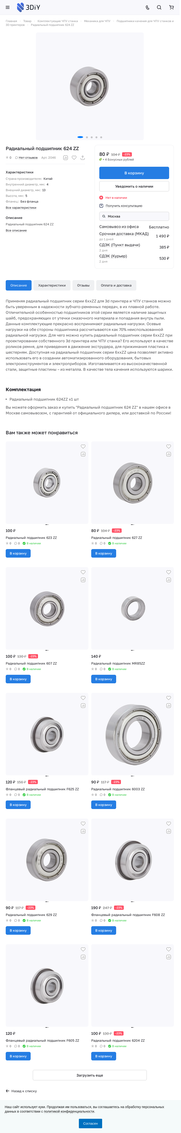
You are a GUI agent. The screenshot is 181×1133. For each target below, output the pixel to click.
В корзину (134, 173)
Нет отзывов (26, 157)
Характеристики (52, 285)
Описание (18, 285)
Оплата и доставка (116, 285)
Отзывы (83, 285)
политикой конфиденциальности (69, 1111)
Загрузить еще (89, 1075)
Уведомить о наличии (134, 186)
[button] (80, 137)
